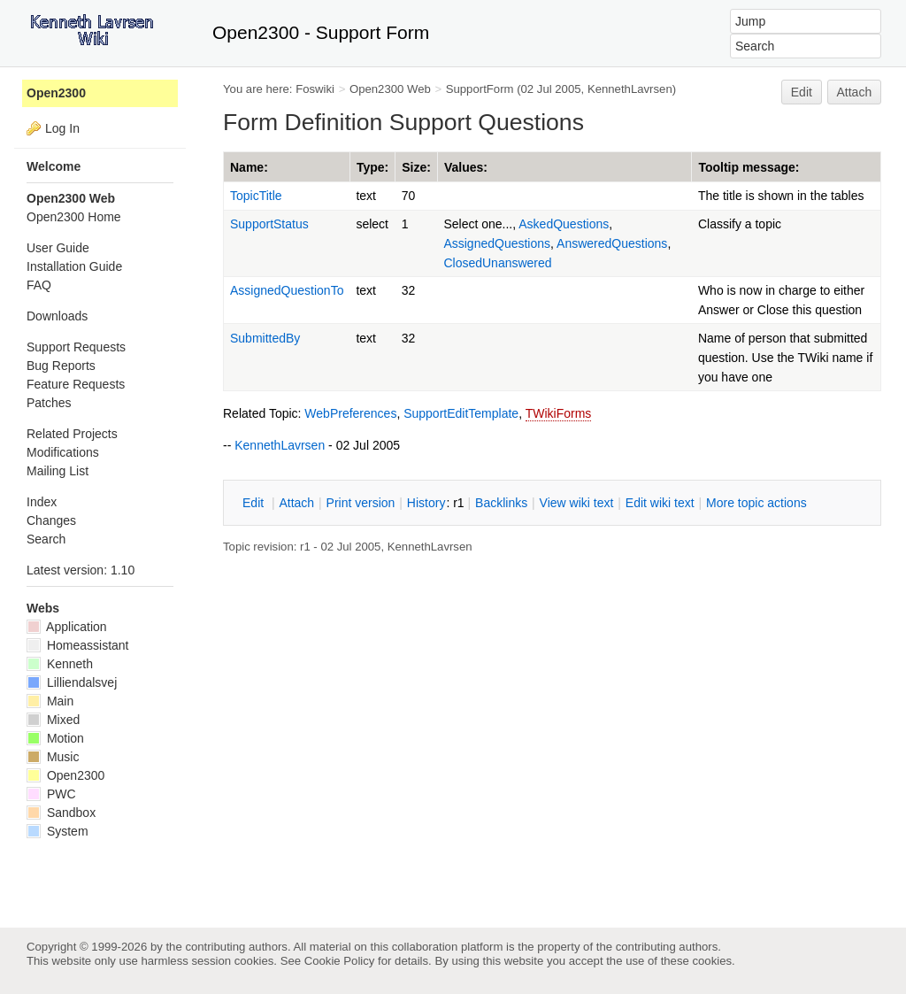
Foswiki (315, 89)
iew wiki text (577, 503)
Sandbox (61, 812)
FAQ (39, 285)
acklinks (501, 503)
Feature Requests (76, 384)
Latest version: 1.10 (80, 570)
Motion (55, 738)
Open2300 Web (390, 89)
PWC (51, 794)
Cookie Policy (339, 960)
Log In (62, 128)
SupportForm (480, 89)
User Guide (58, 248)
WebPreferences (350, 413)
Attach (854, 92)
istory (426, 503)
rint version (360, 503)
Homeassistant (77, 645)
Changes (51, 520)
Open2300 (56, 93)
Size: (416, 167)
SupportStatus (269, 224)
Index (42, 502)
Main (50, 701)
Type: (372, 167)
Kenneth (60, 664)
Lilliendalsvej (72, 682)
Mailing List (57, 471)
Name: (249, 167)
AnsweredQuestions (612, 243)
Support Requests (76, 347)
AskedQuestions (563, 224)
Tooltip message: (748, 167)
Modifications (63, 452)
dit (254, 503)
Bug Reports (61, 365)
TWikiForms (559, 413)
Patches (49, 403)
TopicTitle (256, 196)
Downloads (57, 316)
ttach (296, 503)
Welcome (54, 166)
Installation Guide (74, 266)
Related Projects (72, 434)
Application (67, 627)
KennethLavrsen (629, 89)
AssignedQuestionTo (286, 290)
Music (53, 757)
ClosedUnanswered (497, 263)
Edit (801, 92)
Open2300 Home (74, 217)
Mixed (53, 720)
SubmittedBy (265, 338)
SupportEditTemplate (460, 413)
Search (46, 539)
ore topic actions (756, 503)
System (57, 831)
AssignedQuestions (496, 243)
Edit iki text (660, 503)
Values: (466, 167)
